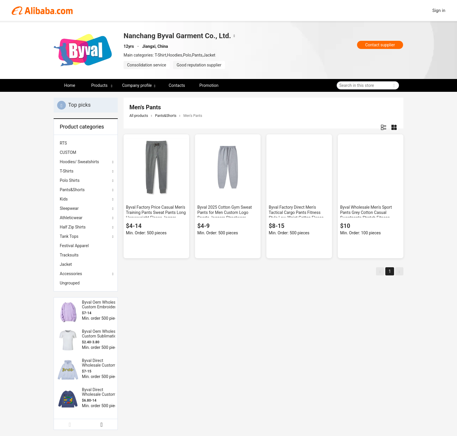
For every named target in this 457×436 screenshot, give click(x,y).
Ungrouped (70, 283)
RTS (63, 143)
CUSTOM (68, 152)
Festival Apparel (74, 245)
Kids (64, 199)
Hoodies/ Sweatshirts (79, 161)
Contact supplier (380, 45)
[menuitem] (85, 143)
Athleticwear (71, 217)
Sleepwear (69, 208)
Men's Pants (192, 116)
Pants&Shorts (72, 189)
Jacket (66, 264)
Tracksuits (69, 255)
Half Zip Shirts (73, 227)
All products (138, 116)
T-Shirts (66, 171)
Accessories (71, 273)
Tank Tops (69, 236)
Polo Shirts (70, 180)
